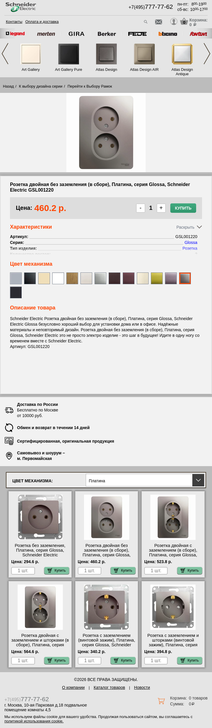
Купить (183, 208)
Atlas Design (106, 69)
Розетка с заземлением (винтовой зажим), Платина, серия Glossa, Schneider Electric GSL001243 (106, 642)
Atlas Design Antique (182, 71)
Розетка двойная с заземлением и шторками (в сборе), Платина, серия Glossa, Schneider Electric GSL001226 (40, 645)
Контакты (14, 21)
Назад (8, 86)
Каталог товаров (109, 687)
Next (207, 53)
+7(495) (151, 7)
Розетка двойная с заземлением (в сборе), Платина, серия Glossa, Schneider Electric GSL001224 (173, 555)
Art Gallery (31, 69)
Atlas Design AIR (144, 69)
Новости (142, 687)
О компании (73, 687)
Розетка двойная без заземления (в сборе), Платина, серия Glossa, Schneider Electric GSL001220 (106, 555)
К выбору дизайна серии (41, 86)
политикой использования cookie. (33, 721)
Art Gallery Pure (68, 69)
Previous (5, 53)
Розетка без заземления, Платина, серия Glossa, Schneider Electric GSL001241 (40, 552)
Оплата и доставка (42, 21)
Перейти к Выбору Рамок (90, 86)
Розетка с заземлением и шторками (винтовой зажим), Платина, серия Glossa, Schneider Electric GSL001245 (173, 645)
